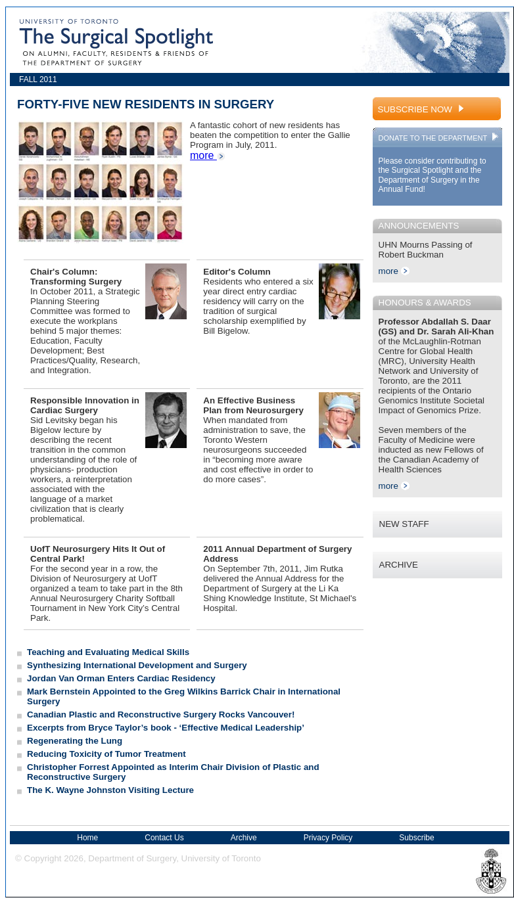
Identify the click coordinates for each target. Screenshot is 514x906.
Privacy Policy (328, 837)
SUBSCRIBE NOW (422, 109)
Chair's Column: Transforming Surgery (76, 276)
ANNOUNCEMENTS (419, 226)
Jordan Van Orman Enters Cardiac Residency (121, 678)
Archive (244, 837)
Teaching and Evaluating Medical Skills (108, 652)
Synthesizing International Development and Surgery (137, 665)
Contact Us (164, 837)
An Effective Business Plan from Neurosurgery (253, 405)
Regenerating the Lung (74, 741)
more (207, 155)
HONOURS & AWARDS (425, 302)
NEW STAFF (404, 524)
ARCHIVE (398, 565)
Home (87, 837)
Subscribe (416, 837)
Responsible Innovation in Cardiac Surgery (84, 405)
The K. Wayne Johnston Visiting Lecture (110, 790)
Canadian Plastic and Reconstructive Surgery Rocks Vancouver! (160, 714)
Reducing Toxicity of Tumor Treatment (106, 754)
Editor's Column (236, 272)
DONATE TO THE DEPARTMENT (439, 138)
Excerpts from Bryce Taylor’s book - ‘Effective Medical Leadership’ (165, 728)
